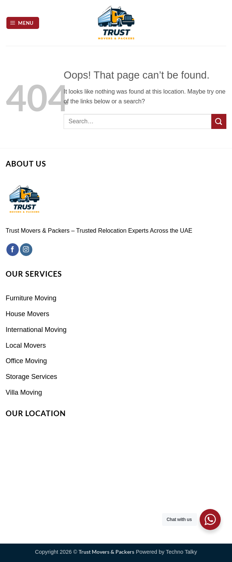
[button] (22, 23)
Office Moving (26, 361)
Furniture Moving (31, 298)
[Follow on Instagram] (26, 249)
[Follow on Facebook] (12, 249)
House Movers (27, 314)
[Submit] (218, 121)
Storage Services (31, 376)
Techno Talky (181, 552)
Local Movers (26, 345)
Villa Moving (24, 392)
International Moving (36, 329)
